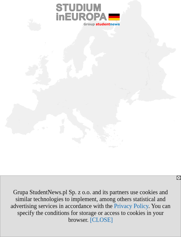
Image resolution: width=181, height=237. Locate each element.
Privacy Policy (131, 206)
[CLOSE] (101, 220)
